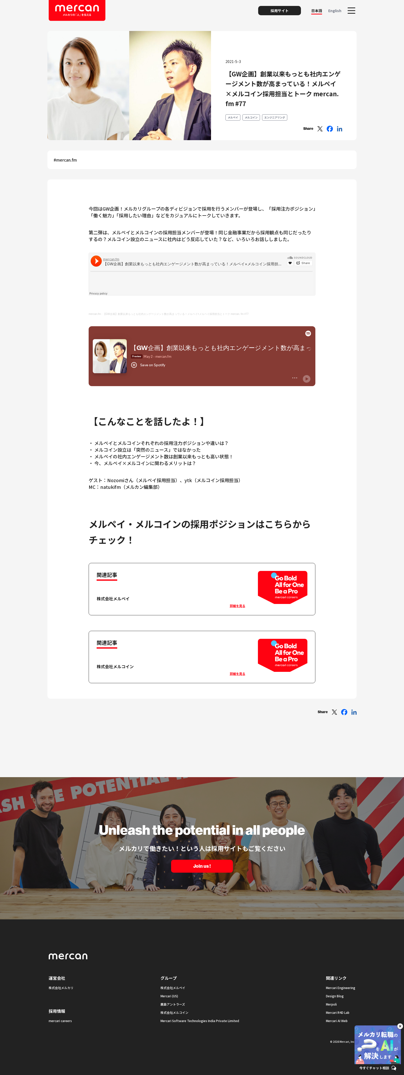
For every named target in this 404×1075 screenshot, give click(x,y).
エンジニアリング (274, 117)
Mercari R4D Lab (337, 1012)
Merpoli (331, 1004)
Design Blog (335, 996)
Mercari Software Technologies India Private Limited (200, 1020)
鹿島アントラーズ (173, 1004)
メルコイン (251, 117)
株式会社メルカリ (61, 987)
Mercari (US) (169, 996)
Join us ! (202, 866)
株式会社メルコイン (174, 1012)
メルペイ (233, 117)
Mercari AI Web (337, 1020)
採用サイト (280, 10)
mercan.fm (95, 314)
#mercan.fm (65, 160)
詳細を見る (237, 605)
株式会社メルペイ (173, 987)
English (334, 10)
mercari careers (60, 1020)
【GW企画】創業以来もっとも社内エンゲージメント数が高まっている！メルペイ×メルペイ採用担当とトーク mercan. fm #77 (176, 314)
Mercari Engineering (340, 987)
